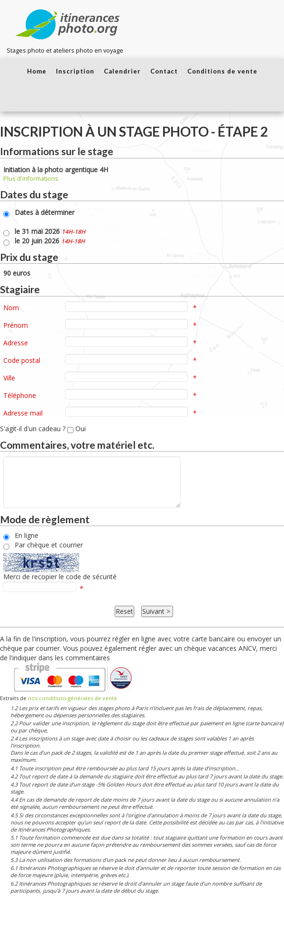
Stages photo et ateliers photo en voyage (65, 50)
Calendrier (122, 71)
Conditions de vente (222, 71)
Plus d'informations (30, 179)
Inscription (75, 71)
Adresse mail (23, 412)
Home (36, 71)
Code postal (21, 360)
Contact (164, 71)
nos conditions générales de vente (72, 698)
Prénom (15, 325)
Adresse (15, 342)
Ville (9, 377)
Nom (11, 307)
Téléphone (19, 395)
